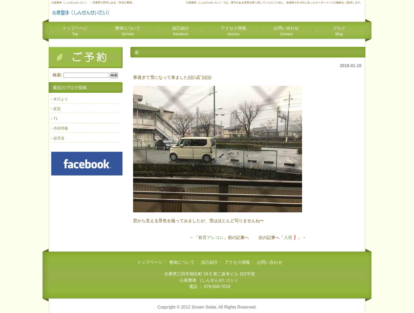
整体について (127, 31)
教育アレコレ (211, 237)
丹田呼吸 (60, 128)
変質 (57, 109)
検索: (57, 75)
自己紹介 (180, 31)
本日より (60, 99)
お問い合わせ (286, 31)
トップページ (75, 31)
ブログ (339, 31)
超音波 (58, 138)
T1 (55, 118)
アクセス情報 (233, 31)
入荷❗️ (291, 237)
